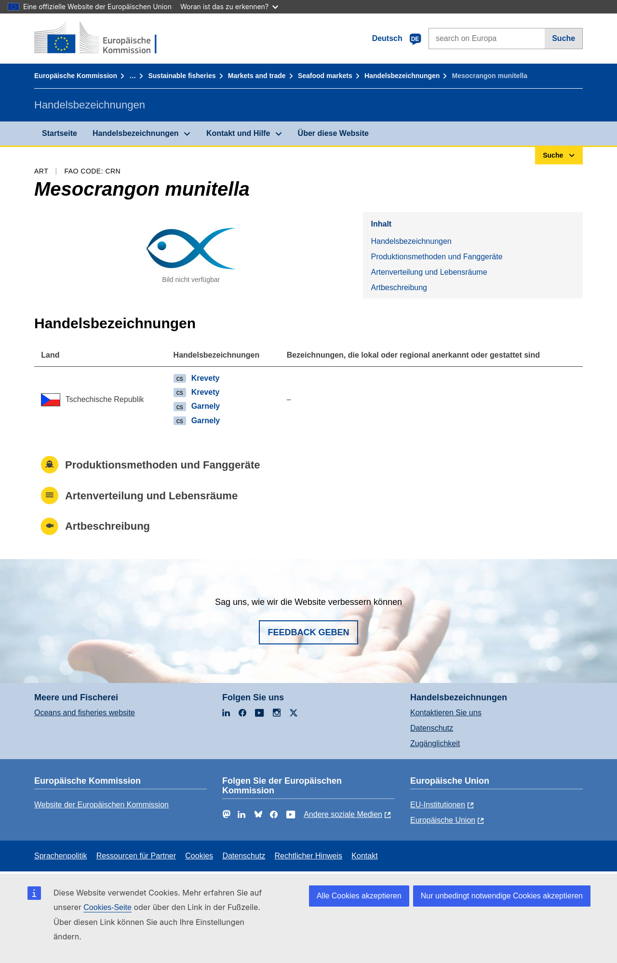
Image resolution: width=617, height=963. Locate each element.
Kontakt (364, 856)
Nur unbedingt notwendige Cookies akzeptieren (502, 896)
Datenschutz (431, 728)
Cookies (199, 856)
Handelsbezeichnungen (402, 76)
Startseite (59, 133)
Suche (563, 38)
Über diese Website (333, 133)
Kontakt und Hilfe (238, 133)
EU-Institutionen (437, 805)
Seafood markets (325, 76)
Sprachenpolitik (60, 856)
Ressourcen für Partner (136, 856)
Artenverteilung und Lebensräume (429, 272)
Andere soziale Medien (343, 814)
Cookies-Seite (107, 907)
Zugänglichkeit (435, 743)
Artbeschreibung (399, 287)
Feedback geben (308, 632)
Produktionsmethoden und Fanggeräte (436, 257)
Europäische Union (442, 820)
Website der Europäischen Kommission (101, 805)
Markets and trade (257, 76)
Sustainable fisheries (181, 76)
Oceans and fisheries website (84, 713)
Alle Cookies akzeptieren (359, 896)
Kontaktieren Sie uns (446, 713)
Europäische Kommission (75, 76)
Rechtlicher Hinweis (309, 856)
